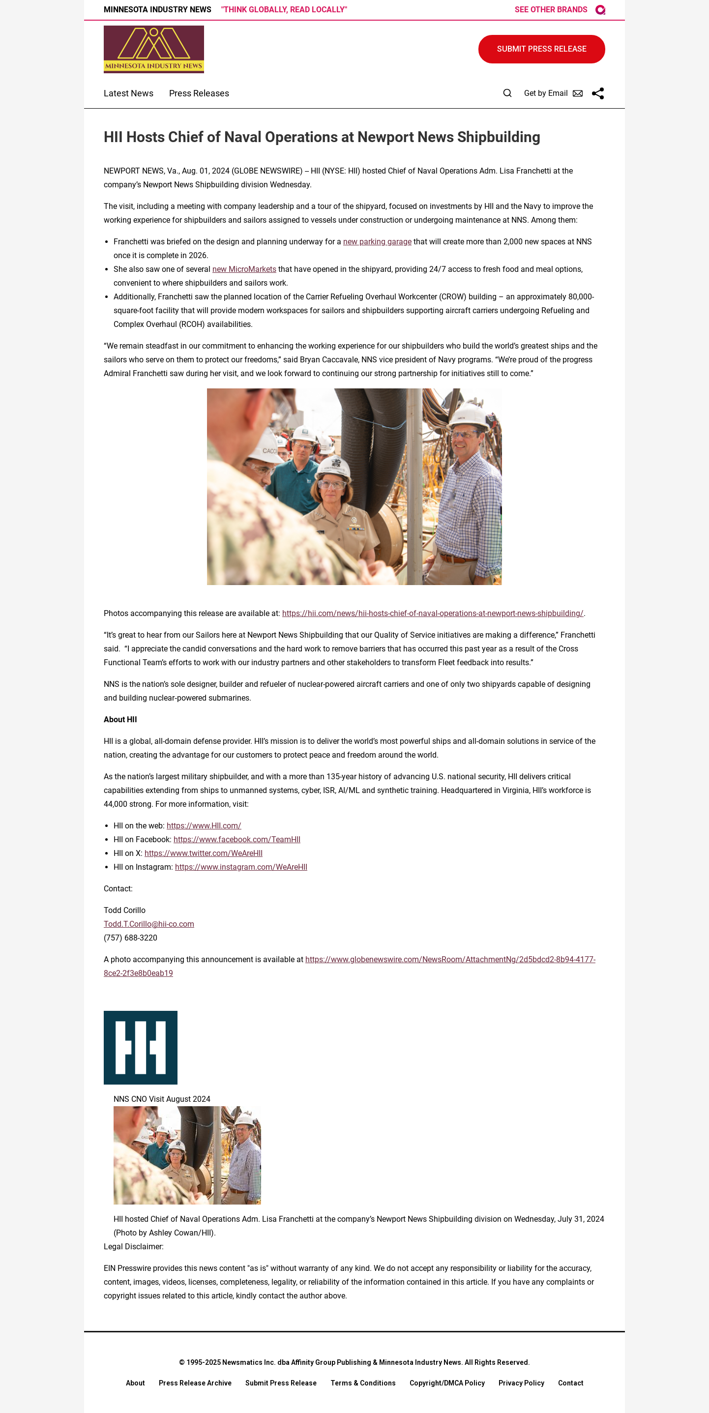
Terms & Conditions (363, 1383)
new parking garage (377, 241)
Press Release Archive (195, 1383)
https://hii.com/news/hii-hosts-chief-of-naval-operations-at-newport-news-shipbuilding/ (433, 613)
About (135, 1383)
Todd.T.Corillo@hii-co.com (149, 924)
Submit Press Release (281, 1383)
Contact (571, 1383)
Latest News (128, 93)
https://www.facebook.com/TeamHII (237, 839)
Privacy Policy (521, 1383)
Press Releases (199, 93)
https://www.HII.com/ (204, 825)
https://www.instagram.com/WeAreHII (241, 867)
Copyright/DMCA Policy (447, 1383)
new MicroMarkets (244, 269)
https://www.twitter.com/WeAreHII (204, 853)
